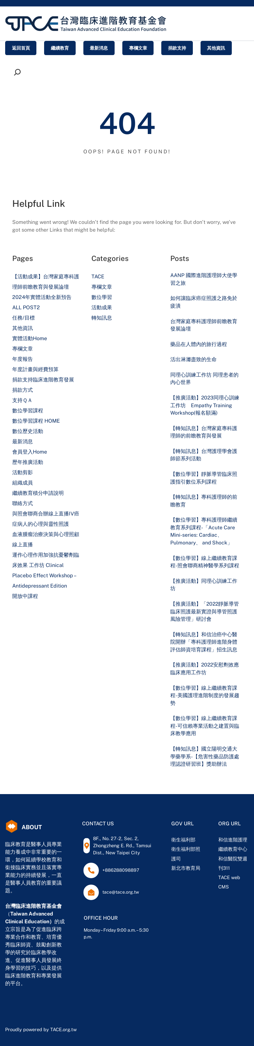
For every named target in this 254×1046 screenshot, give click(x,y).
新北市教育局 (185, 868)
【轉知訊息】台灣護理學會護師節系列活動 (203, 455)
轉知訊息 (101, 318)
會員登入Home (29, 452)
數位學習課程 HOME (36, 421)
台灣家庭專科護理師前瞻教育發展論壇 (203, 325)
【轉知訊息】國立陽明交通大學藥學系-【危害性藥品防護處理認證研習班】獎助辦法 (204, 756)
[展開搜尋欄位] (19, 72)
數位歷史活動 (27, 431)
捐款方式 (22, 390)
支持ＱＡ (22, 400)
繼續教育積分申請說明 (38, 493)
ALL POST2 (26, 307)
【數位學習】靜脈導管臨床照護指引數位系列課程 (203, 478)
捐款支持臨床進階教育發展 (43, 380)
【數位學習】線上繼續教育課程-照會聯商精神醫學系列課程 (204, 562)
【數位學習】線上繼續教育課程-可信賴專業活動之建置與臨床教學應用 (204, 725)
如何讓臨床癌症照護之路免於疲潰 (203, 302)
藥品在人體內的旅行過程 (198, 344)
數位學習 (101, 297)
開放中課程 (25, 596)
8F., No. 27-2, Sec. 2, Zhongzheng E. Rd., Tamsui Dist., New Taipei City (122, 845)
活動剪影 (22, 472)
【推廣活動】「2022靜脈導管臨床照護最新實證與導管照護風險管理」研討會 (204, 611)
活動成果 (101, 307)
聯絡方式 (22, 503)
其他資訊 (22, 328)
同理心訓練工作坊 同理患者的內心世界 (204, 379)
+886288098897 (120, 870)
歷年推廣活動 (27, 462)
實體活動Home (29, 338)
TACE (97, 276)
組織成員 (22, 483)
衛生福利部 (183, 839)
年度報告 (22, 359)
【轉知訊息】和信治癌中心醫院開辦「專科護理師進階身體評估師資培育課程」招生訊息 (203, 642)
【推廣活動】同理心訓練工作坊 (203, 585)
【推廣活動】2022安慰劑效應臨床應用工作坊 (204, 669)
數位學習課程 (27, 411)
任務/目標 (23, 318)
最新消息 (22, 441)
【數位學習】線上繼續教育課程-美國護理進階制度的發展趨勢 (204, 695)
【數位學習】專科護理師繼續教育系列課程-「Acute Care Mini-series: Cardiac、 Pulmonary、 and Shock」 (203, 531)
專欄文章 (22, 349)
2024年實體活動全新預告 (41, 297)
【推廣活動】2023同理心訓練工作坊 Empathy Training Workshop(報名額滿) (204, 405)
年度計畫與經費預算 (35, 369)
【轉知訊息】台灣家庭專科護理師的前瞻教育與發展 (203, 432)
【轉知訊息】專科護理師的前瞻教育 (203, 501)
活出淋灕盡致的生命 (193, 359)
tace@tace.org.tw (120, 892)
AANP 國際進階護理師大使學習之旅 (203, 279)
